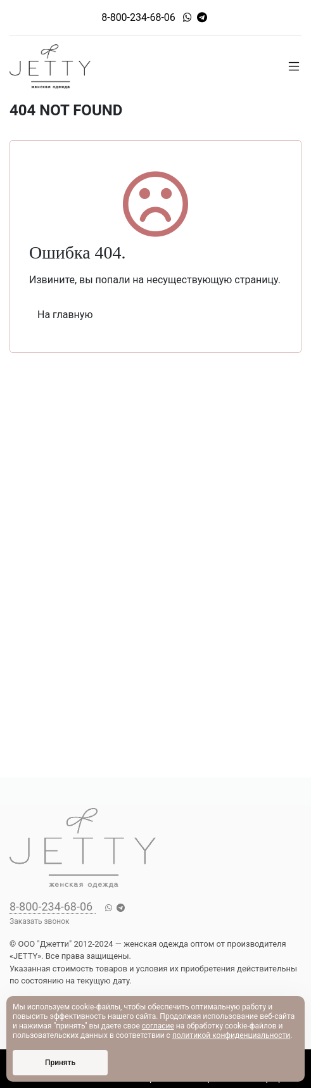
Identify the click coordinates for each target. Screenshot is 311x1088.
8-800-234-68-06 (138, 17)
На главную (64, 315)
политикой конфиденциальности (231, 1035)
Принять (60, 1062)
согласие (158, 1025)
